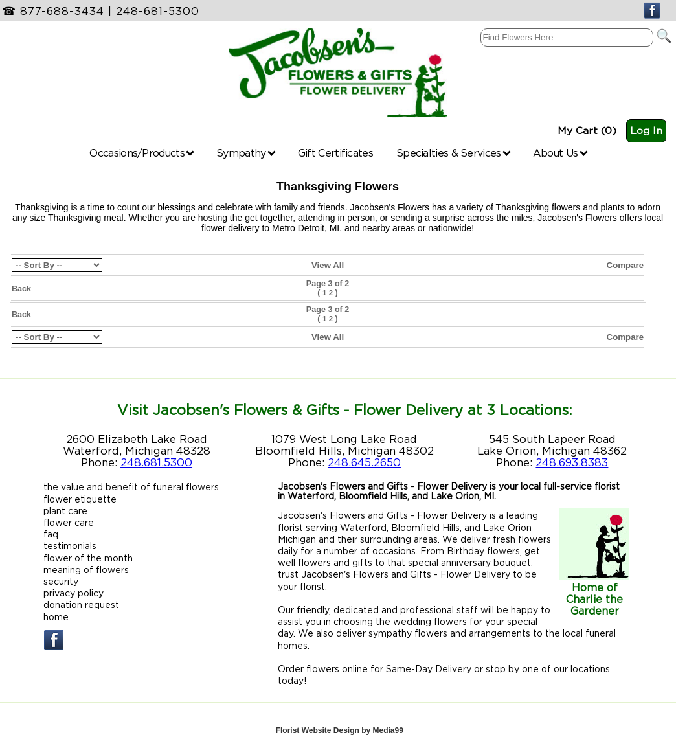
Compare (625, 265)
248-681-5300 (157, 11)
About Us (560, 153)
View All (327, 265)
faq (50, 534)
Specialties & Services (453, 153)
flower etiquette (80, 499)
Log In (646, 130)
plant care (65, 510)
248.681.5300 (156, 462)
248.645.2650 (364, 462)
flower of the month (88, 558)
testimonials (69, 545)
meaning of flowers (86, 569)
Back (21, 288)
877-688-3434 (62, 11)
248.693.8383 (571, 462)
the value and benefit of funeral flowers (131, 487)
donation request (81, 604)
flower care (68, 522)
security (60, 581)
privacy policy (73, 593)
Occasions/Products (141, 153)
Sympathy (246, 153)
